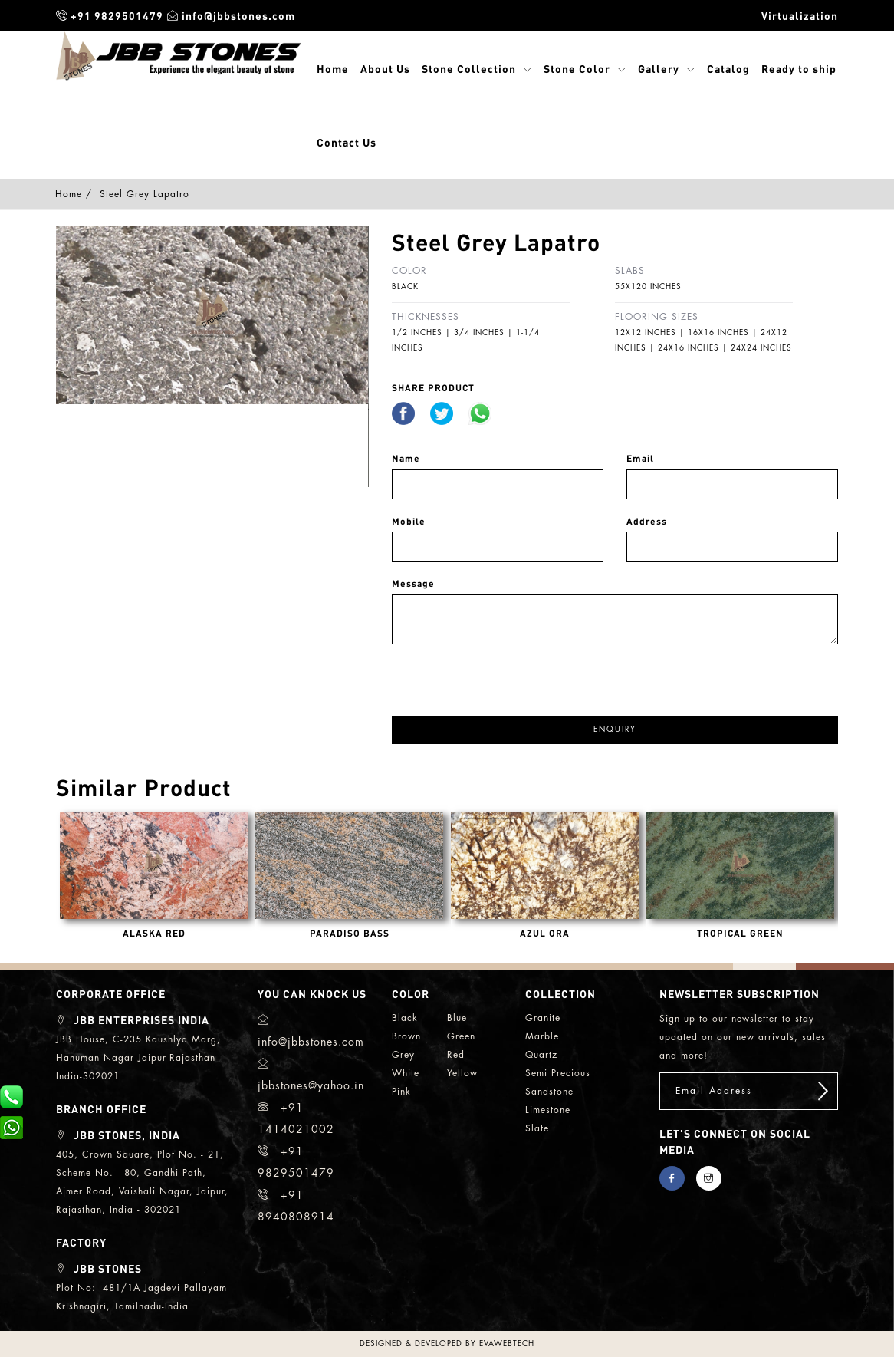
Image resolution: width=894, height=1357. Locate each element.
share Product (433, 388)
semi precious (557, 1073)
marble (542, 1036)
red (456, 1054)
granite (542, 1018)
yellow (462, 1073)
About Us (385, 68)
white (405, 1073)
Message (413, 583)
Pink (401, 1091)
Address (646, 521)
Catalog (728, 68)
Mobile (409, 521)
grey (403, 1054)
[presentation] (508, 674)
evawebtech (506, 1344)
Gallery (658, 68)
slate (537, 1128)
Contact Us (346, 142)
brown (406, 1036)
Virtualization (799, 15)
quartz (541, 1054)
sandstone (549, 1091)
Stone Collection (469, 68)
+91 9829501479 (109, 15)
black (405, 1018)
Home (333, 68)
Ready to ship (798, 68)
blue (457, 1018)
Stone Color (577, 68)
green (461, 1036)
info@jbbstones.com (231, 15)
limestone (547, 1110)
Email (640, 458)
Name (406, 458)
